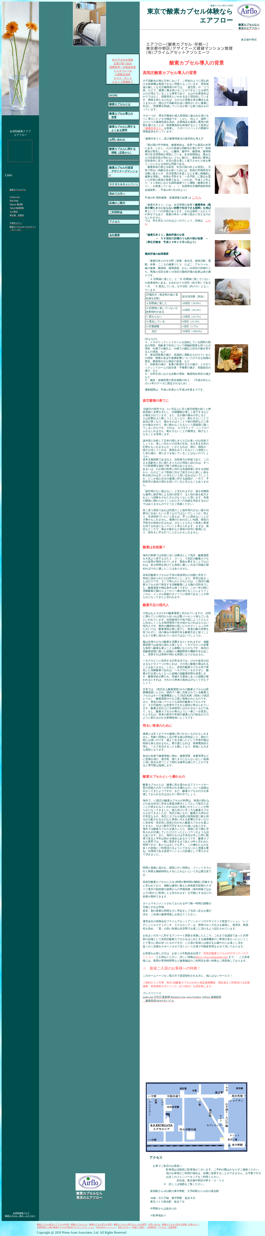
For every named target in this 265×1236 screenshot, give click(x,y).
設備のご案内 (138, 1227)
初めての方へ (124, 1227)
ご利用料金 (151, 1227)
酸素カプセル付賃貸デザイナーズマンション (74, 1227)
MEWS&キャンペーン (106, 1227)
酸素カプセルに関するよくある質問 (130, 1224)
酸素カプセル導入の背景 (100, 1224)
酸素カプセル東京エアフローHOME (53, 1224)
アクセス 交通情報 (167, 1227)
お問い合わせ (154, 1224)
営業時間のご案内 (45, 1227)
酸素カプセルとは (79, 1224)
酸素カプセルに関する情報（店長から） (180, 1224)
